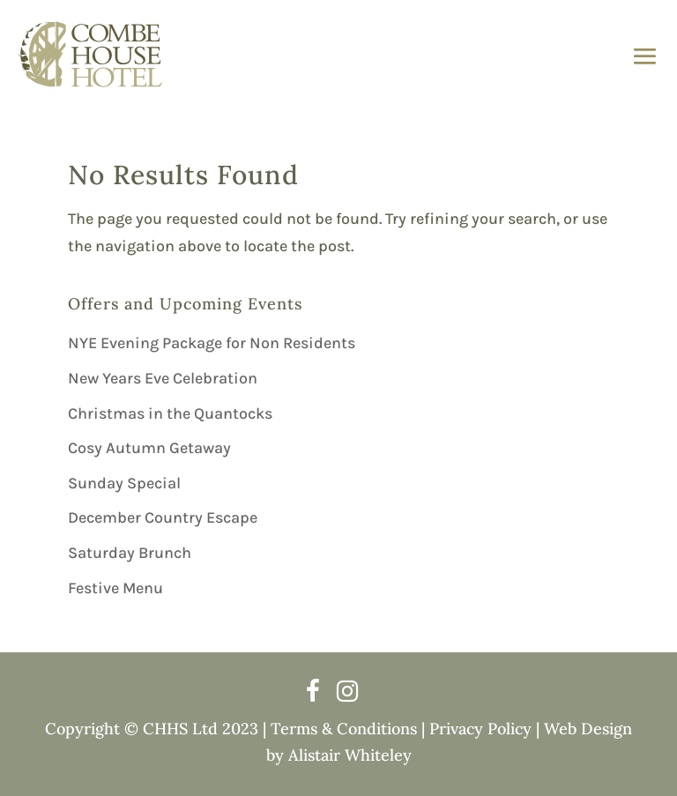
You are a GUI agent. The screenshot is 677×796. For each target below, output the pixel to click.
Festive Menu (115, 588)
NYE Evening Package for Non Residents (211, 343)
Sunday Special (124, 483)
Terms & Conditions (344, 728)
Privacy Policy (480, 728)
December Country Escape (162, 517)
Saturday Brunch (129, 552)
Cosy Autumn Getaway (149, 448)
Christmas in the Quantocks (170, 413)
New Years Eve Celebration (162, 378)
